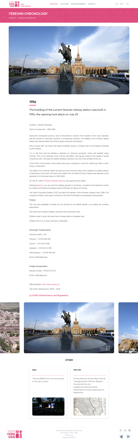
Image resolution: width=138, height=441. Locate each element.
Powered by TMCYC (69, 437)
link (41, 185)
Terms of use (69, 435)
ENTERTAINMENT (78, 4)
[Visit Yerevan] (15, 4)
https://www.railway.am (51, 284)
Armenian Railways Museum (54, 181)
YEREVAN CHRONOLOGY (27, 18)
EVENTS (91, 4)
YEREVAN (54, 4)
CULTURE (64, 4)
